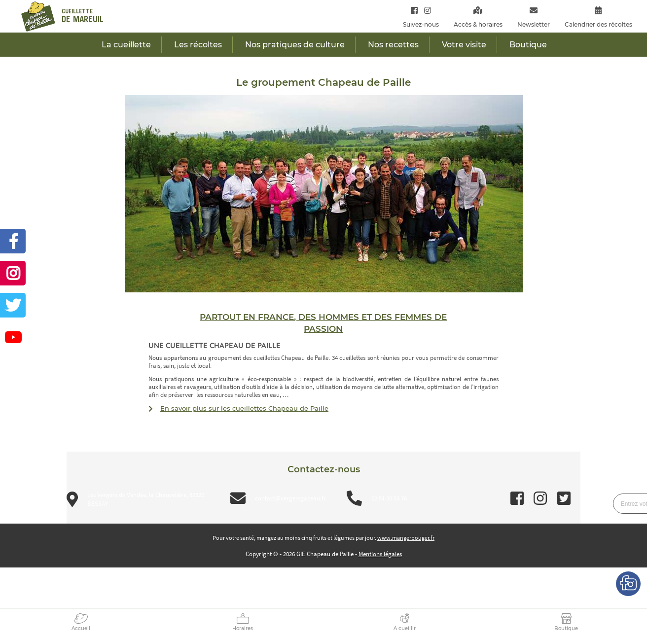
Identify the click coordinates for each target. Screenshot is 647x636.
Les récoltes (198, 44)
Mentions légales (380, 554)
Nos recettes (393, 44)
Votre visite (464, 44)
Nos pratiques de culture (295, 44)
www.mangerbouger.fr (405, 537)
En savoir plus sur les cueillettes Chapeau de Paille (244, 408)
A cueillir (405, 628)
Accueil (81, 628)
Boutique (566, 628)
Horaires (242, 628)
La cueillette (126, 44)
